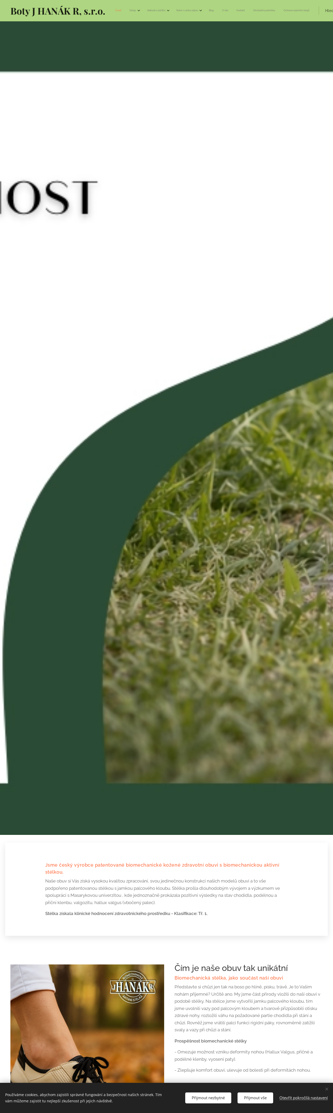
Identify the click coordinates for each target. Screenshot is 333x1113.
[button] (279, 10)
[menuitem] (180, 10)
